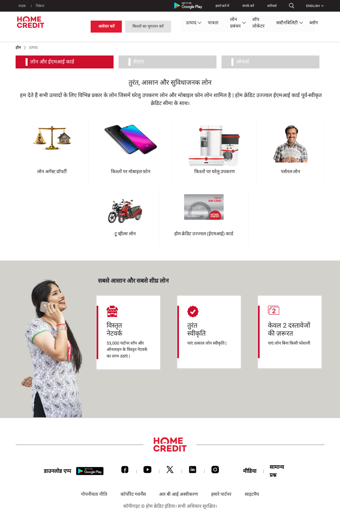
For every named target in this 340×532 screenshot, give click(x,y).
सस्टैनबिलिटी (180, 25)
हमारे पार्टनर (221, 494)
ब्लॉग (205, 25)
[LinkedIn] (193, 471)
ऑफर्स (244, 62)
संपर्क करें (246, 6)
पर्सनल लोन (290, 171)
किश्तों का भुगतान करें (300, 25)
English (313, 6)
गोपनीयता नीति (94, 494)
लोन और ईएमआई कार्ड (54, 62)
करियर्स (269, 6)
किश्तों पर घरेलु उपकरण (214, 171)
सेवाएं (140, 62)
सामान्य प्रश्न (277, 471)
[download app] (90, 471)
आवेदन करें (258, 25)
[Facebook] (125, 471)
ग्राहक (22, 6)
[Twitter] (170, 471)
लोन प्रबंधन (123, 25)
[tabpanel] (128, 332)
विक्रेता (41, 6)
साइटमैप (252, 494)
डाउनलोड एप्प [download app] (57, 471)
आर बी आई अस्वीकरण (178, 494)
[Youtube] (147, 471)
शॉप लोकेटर (151, 25)
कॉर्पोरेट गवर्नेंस (133, 494)
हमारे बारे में (220, 6)
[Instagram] (215, 471)
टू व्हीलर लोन (125, 233)
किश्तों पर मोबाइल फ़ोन (130, 171)
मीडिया (249, 471)
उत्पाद (78, 25)
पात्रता (98, 25)
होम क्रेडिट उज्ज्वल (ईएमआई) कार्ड (203, 233)
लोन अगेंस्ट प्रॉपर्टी (52, 171)
